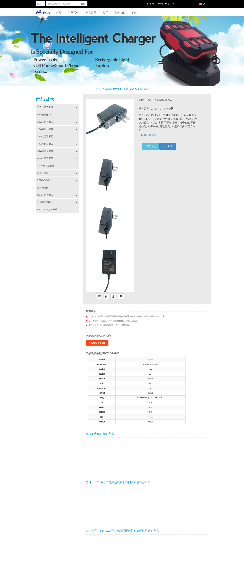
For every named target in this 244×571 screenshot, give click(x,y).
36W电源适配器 (58, 143)
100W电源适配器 (58, 165)
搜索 (83, 3)
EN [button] (200, 5)
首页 (59, 12)
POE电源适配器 (58, 195)
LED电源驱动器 (58, 180)
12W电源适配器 (121, 89)
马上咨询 (167, 146)
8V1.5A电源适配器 (139, 89)
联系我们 (150, 146)
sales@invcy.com (165, 3)
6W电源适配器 (58, 114)
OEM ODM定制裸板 (58, 209)
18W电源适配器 (58, 136)
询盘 (135, 12)
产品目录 (90, 12)
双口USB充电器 (58, 107)
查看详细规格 (149, 134)
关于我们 (73, 12)
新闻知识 (120, 12)
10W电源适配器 (58, 122)
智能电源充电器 (58, 202)
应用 (105, 12)
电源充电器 (58, 187)
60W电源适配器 (58, 158)
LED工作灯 (58, 173)
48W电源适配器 (58, 151)
